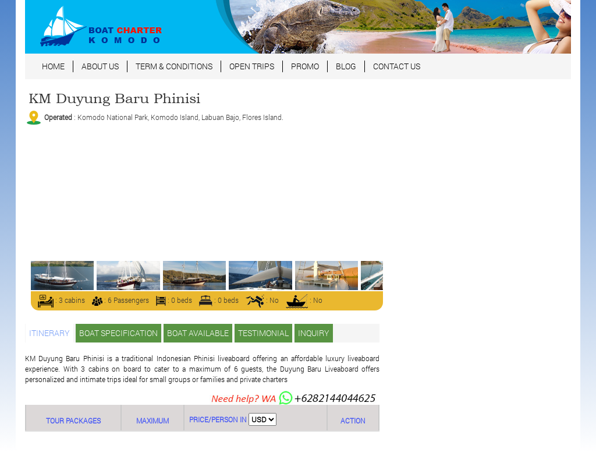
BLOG (346, 66)
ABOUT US (100, 66)
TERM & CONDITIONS (174, 66)
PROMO (305, 66)
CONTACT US (396, 66)
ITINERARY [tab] (49, 332)
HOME (53, 66)
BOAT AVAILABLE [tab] (198, 332)
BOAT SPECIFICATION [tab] (118, 332)
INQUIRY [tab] (313, 332)
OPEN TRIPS (251, 66)
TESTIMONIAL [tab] (263, 332)
